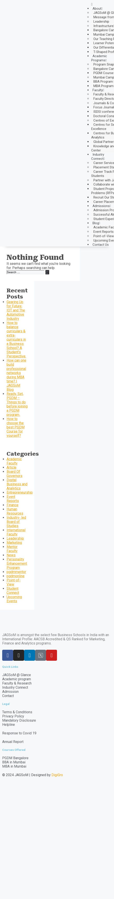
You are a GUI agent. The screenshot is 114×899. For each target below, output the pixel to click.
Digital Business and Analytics (17, 484)
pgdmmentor (16, 572)
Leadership (101, 22)
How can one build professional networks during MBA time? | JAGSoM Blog (16, 375)
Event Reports (13, 499)
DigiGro (57, 775)
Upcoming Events (14, 599)
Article (11, 467)
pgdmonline (16, 576)
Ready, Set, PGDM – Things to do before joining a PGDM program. (17, 404)
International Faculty (16, 532)
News (11, 555)
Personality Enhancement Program (17, 563)
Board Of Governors (14, 474)
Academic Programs (99, 58)
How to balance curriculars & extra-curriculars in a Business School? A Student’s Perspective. (16, 339)
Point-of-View (14, 582)
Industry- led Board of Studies (16, 521)
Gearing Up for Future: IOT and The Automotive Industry (16, 310)
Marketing (14, 542)
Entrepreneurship (20, 492)
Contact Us (101, 245)
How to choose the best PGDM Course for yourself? (16, 427)
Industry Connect (98, 157)
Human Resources (15, 511)
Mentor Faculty (12, 549)
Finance (12, 505)
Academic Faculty (14, 461)
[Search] (47, 272)
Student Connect (13, 590)
